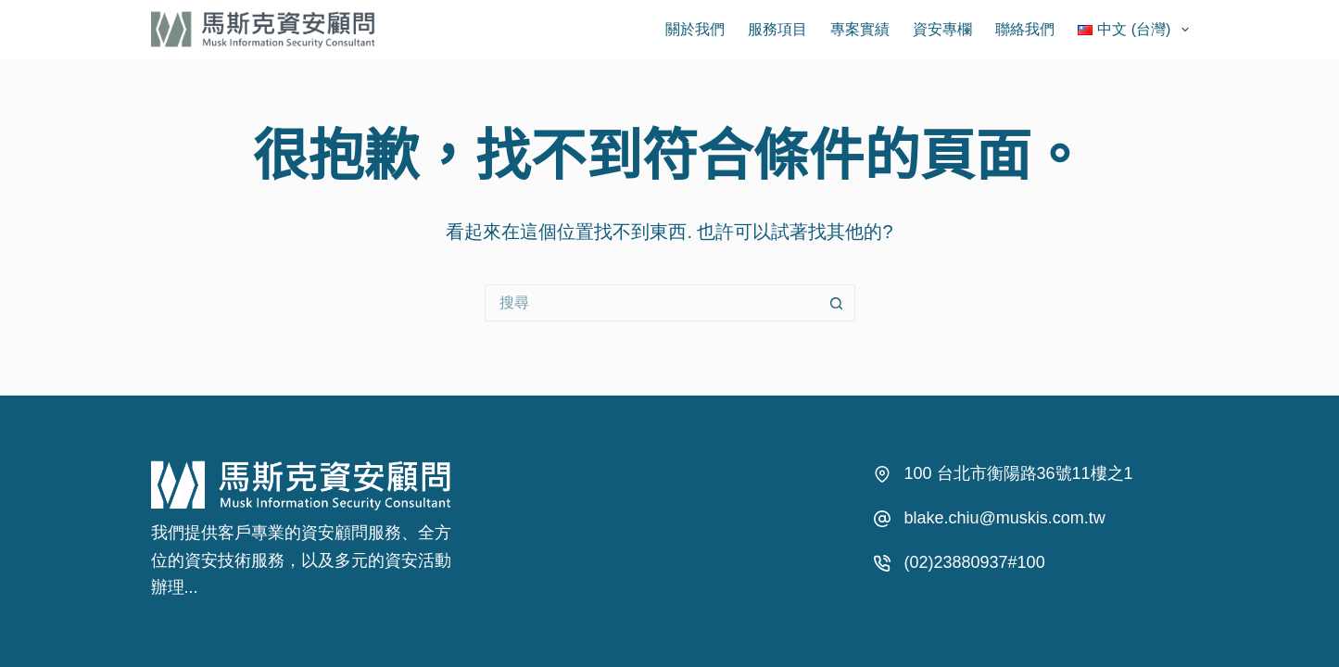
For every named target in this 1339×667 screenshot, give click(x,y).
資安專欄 (942, 29)
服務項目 (777, 29)
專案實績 (860, 29)
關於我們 (695, 29)
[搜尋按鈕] (836, 302)
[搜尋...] (651, 302)
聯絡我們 (1025, 29)
